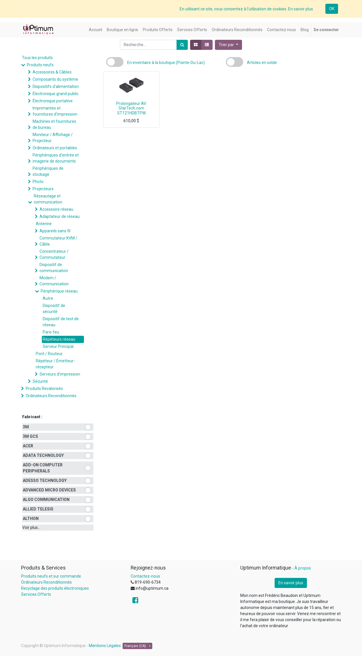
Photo (38, 181)
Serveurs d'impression (60, 374)
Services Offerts (36, 594)
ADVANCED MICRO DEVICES (49, 490)
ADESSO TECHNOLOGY (45, 480)
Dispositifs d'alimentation (56, 86)
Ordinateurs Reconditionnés (51, 395)
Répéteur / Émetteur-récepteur (55, 364)
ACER (28, 446)
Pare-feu (51, 332)
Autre (48, 298)
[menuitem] (95, 29)
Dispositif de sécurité (54, 308)
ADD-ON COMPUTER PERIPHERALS (43, 468)
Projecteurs (43, 188)
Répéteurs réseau (59, 339)
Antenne (44, 223)
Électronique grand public (55, 93)
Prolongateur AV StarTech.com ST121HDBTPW (131, 108)
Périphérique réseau (59, 291)
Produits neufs (40, 65)
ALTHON (31, 518)
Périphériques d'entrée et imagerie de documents (56, 158)
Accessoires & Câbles (52, 72)
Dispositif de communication (54, 267)
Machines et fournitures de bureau (54, 124)
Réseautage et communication (48, 199)
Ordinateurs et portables (55, 148)
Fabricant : (32, 416)
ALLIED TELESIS (38, 509)
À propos (303, 568)
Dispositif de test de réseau (61, 321)
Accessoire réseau (56, 209)
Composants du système (55, 79)
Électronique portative (53, 101)
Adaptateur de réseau (60, 216)
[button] (228, 45)
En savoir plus (290, 582)
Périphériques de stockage (48, 171)
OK (331, 8)
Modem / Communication (54, 281)
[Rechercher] (182, 45)
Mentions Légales (105, 645)
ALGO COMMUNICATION (46, 499)
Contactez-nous (145, 576)
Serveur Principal (58, 346)
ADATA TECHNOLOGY (43, 455)
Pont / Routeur (49, 353)
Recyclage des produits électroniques (55, 588)
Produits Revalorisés (44, 388)
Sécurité (40, 381)
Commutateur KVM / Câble (58, 241)
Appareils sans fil (55, 231)
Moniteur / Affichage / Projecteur (53, 137)
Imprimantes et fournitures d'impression (55, 111)
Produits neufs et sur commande (51, 576)
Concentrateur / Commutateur (54, 254)
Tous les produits (37, 57)
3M (26, 427)
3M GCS (30, 436)
